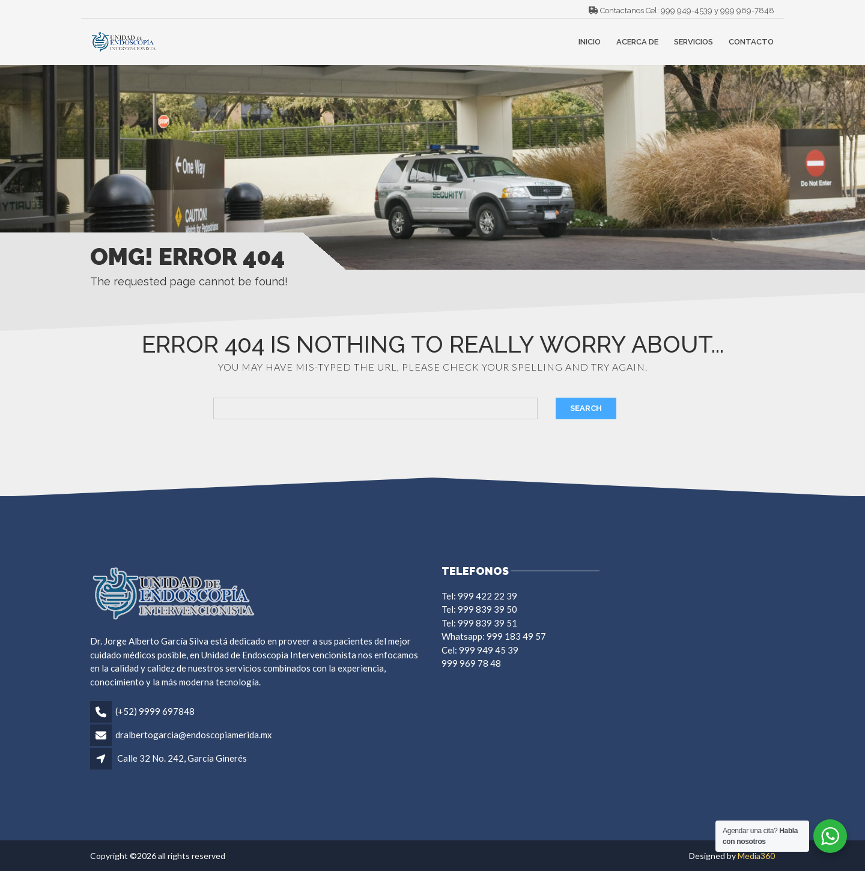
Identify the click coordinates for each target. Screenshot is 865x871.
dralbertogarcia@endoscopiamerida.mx (193, 734)
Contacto (751, 41)
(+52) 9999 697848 (155, 711)
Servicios (693, 41)
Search (586, 408)
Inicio (589, 41)
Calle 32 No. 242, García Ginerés (182, 758)
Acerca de (637, 41)
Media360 (756, 856)
